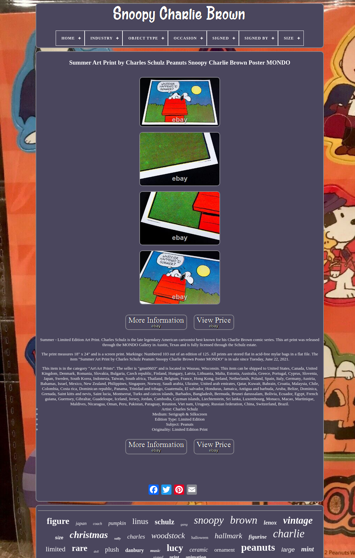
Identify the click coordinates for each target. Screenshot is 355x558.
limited (55, 549)
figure (58, 521)
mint (307, 549)
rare (79, 548)
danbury (134, 550)
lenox (270, 523)
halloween (199, 537)
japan (81, 523)
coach (97, 523)
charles (136, 536)
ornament (224, 550)
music (155, 550)
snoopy (209, 520)
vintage (298, 520)
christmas (89, 534)
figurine (258, 537)
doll (96, 551)
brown (243, 520)
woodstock (168, 535)
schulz (164, 522)
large (288, 549)
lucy (175, 548)
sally (117, 538)
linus (140, 521)
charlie (288, 533)
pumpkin (117, 523)
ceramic (199, 550)
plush (112, 549)
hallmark (228, 536)
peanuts (258, 547)
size (59, 537)
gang (184, 524)
